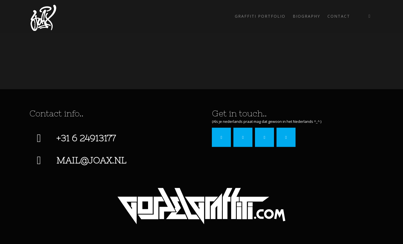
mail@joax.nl (91, 160)
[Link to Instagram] (369, 16)
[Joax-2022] (43, 16)
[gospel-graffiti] (201, 206)
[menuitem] (260, 16)
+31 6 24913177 (86, 138)
